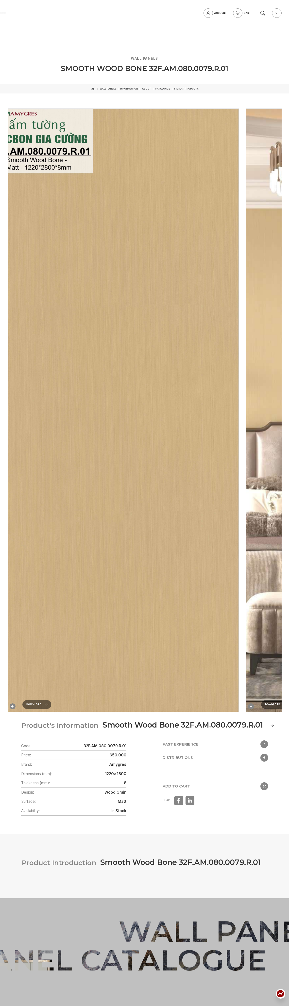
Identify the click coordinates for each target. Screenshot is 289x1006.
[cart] (243, 13)
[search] (262, 13)
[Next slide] (272, 725)
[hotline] (62, 13)
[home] (34, 13)
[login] (216, 13)
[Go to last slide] (253, 725)
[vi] (276, 13)
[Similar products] (186, 89)
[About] (146, 89)
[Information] (129, 89)
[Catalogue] (162, 89)
